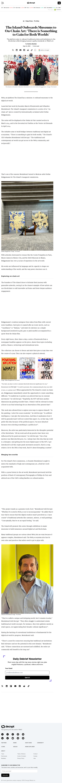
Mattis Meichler (32, 44)
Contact (35, 753)
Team (2, 753)
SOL (57, 7)
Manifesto (3, 758)
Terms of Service (21, 753)
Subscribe (5, 775)
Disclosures (4, 756)
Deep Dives (28, 742)
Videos (15, 746)
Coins (3, 746)
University (40, 742)
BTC (2, 7)
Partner (3, 742)
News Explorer (30, 746)
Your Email (8, 668)
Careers (35, 756)
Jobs (34, 758)
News (14, 742)
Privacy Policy (20, 758)
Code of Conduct (21, 756)
